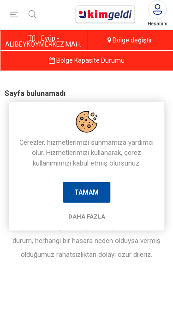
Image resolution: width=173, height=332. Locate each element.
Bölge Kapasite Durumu (87, 60)
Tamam (86, 192)
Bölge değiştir (129, 40)
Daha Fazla (86, 216)
